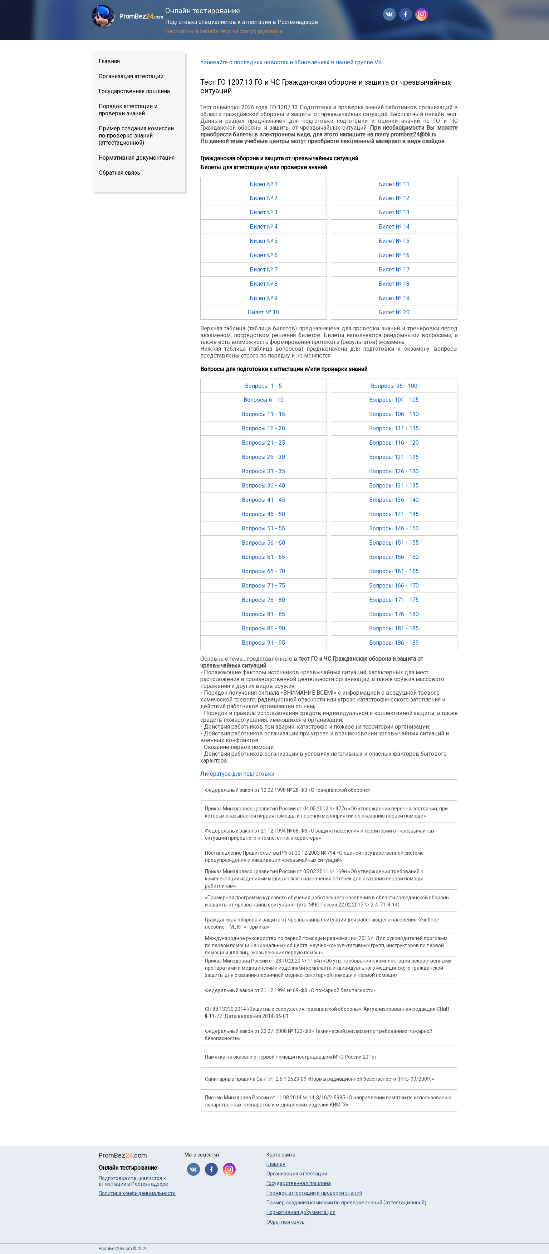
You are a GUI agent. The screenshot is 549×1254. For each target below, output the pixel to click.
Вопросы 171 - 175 (394, 599)
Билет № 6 (264, 255)
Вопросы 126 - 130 (394, 471)
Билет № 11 (394, 184)
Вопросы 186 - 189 (394, 642)
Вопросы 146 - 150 (394, 528)
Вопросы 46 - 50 (263, 514)
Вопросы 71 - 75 (263, 585)
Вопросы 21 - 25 (263, 442)
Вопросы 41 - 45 (263, 499)
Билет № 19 (394, 298)
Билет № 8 (264, 283)
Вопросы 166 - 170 (394, 585)
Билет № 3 (264, 212)
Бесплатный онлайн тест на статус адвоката (223, 31)
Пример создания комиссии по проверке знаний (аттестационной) (136, 135)
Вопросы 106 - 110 (394, 414)
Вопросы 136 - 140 (394, 499)
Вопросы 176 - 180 (394, 614)
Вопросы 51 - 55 (263, 528)
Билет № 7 (264, 269)
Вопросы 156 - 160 (394, 557)
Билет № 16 (394, 255)
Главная (109, 61)
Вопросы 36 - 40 (263, 485)
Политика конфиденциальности (137, 1193)
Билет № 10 (263, 312)
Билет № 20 (394, 312)
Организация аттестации (131, 76)
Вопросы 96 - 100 (394, 386)
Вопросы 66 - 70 (263, 571)
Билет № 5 (264, 241)
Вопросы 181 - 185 (394, 628)
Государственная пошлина (134, 91)
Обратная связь (119, 172)
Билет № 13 (394, 212)
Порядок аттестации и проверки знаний (128, 110)
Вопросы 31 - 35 (263, 471)
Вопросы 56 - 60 (263, 542)
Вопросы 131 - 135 (394, 485)
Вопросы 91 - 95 (263, 642)
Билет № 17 (394, 269)
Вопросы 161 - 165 (394, 571)
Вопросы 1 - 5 (263, 386)
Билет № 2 (264, 198)
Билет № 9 (264, 298)
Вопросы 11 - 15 (263, 414)
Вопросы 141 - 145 (394, 514)
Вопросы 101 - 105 (394, 399)
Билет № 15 (394, 241)
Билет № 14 (394, 226)
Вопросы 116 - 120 (394, 442)
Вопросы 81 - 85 (263, 614)
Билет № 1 (264, 184)
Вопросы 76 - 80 (263, 599)
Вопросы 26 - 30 (263, 457)
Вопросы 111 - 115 (394, 428)
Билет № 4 (264, 226)
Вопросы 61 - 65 (263, 557)
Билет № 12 (394, 198)
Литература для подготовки (237, 773)
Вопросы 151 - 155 (394, 542)
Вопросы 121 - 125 (394, 457)
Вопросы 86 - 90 (263, 628)
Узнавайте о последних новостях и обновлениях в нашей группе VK (291, 62)
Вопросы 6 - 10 (264, 399)
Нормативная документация (137, 157)
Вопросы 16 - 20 (263, 428)
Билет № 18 (394, 283)
